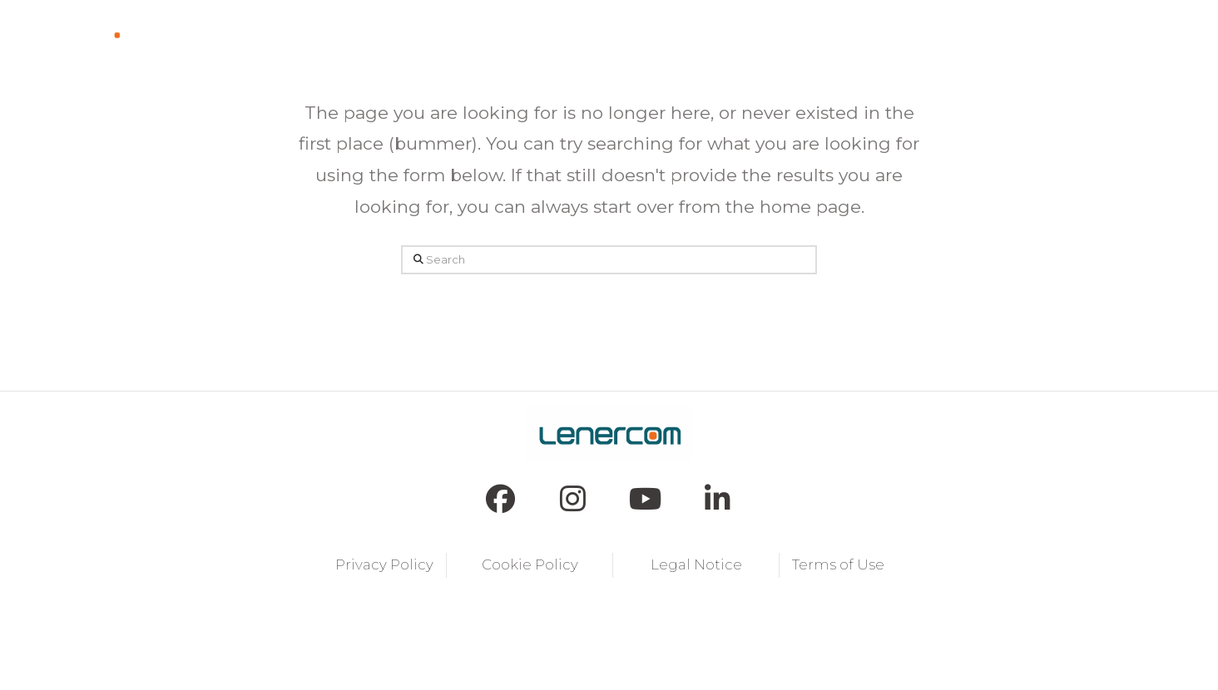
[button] (415, 33)
